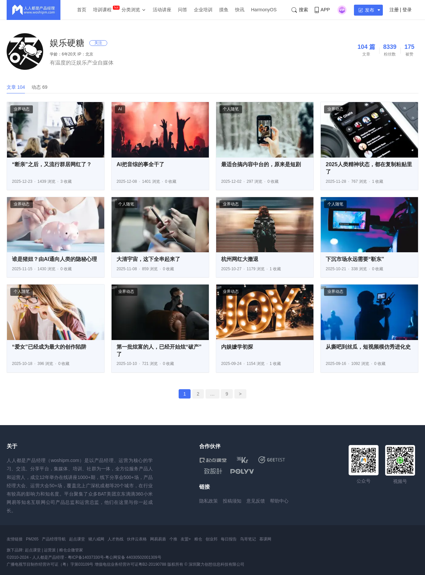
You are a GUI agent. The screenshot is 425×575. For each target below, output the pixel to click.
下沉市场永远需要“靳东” (355, 259)
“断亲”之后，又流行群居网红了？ (52, 164)
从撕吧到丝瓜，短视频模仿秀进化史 (368, 347)
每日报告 (229, 539)
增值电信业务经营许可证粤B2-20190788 (130, 564)
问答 (182, 9)
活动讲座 (162, 9)
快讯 (239, 9)
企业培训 (203, 9)
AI (120, 109)
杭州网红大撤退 (239, 259)
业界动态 (22, 109)
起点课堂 (77, 539)
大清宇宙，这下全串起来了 (148, 259)
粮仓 (198, 539)
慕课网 (265, 539)
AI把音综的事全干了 (140, 164)
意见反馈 (255, 501)
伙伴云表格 (137, 539)
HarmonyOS (264, 9)
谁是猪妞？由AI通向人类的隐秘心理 (54, 259)
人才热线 (116, 539)
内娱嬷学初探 (237, 347)
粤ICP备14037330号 (86, 557)
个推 (173, 539)
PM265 (32, 539)
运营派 (50, 550)
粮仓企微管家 (71, 550)
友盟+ (186, 539)
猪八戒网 (96, 539)
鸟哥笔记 (248, 539)
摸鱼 (223, 9)
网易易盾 (158, 539)
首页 (81, 9)
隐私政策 (208, 501)
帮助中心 (279, 501)
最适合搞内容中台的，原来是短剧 (261, 164)
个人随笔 (231, 109)
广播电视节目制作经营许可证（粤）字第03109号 (50, 564)
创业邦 (211, 539)
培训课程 (102, 9)
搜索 (300, 10)
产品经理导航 (54, 539)
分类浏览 (131, 9)
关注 (98, 43)
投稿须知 (232, 501)
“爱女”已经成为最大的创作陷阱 (49, 347)
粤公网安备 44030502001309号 (133, 557)
